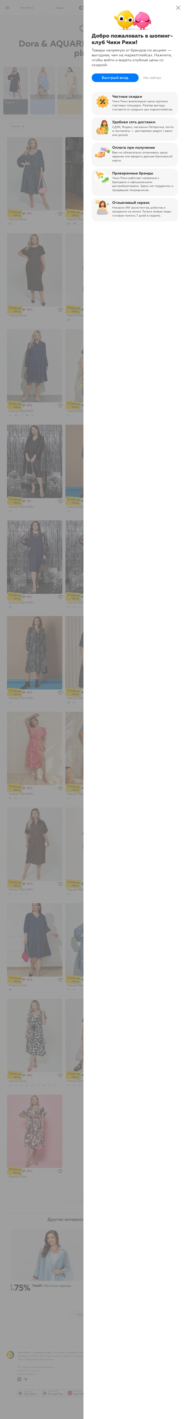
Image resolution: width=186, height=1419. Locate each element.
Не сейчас (152, 78)
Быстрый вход (115, 78)
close (178, 7)
